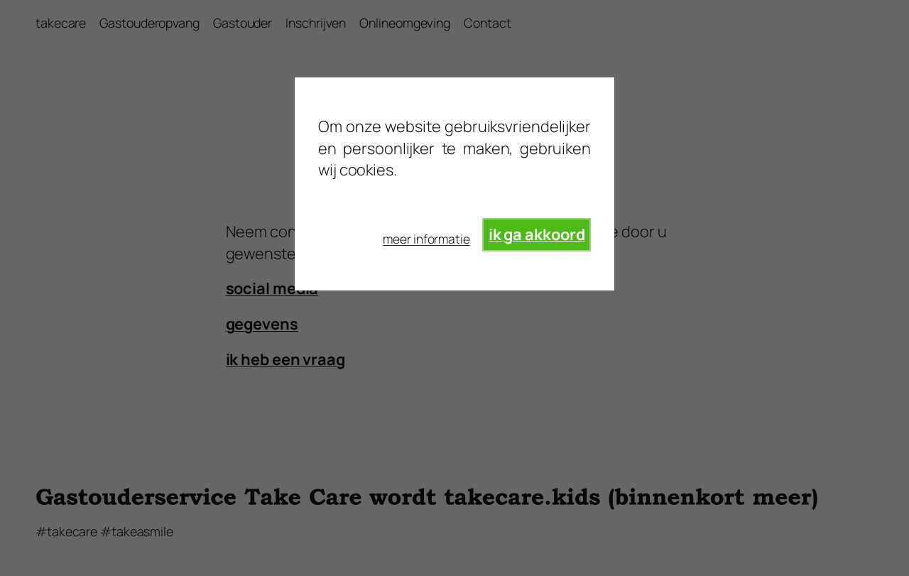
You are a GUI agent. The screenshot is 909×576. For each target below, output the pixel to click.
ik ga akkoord (537, 234)
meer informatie (426, 238)
